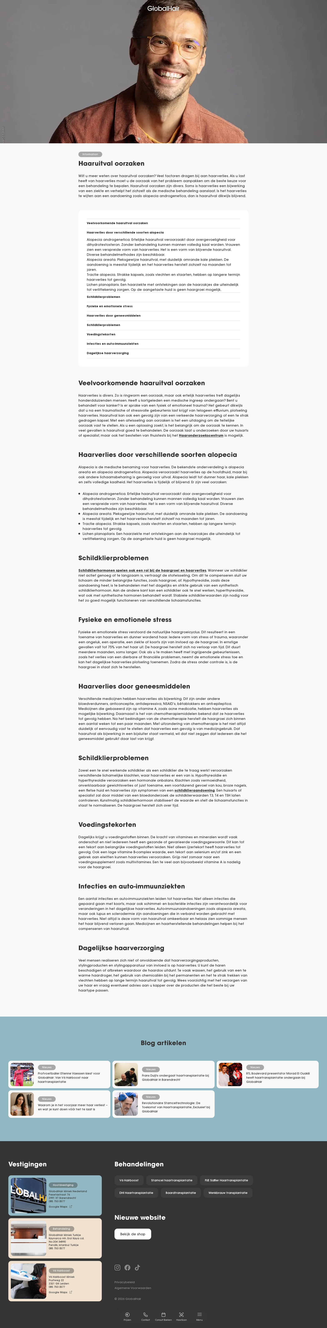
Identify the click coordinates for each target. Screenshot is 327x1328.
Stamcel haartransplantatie (171, 1180)
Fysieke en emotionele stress (110, 306)
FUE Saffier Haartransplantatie (226, 1180)
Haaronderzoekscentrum (201, 435)
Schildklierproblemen (103, 297)
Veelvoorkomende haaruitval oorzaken (117, 223)
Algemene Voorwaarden (132, 1288)
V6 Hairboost (129, 1180)
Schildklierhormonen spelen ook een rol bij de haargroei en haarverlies (142, 570)
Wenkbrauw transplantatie (228, 1193)
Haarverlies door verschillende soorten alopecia (125, 232)
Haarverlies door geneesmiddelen (114, 316)
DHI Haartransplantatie (136, 1193)
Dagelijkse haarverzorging (108, 353)
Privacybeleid (124, 1282)
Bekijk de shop (132, 1234)
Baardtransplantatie (181, 1193)
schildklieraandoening (195, 790)
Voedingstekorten (101, 334)
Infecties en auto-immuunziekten (112, 344)
